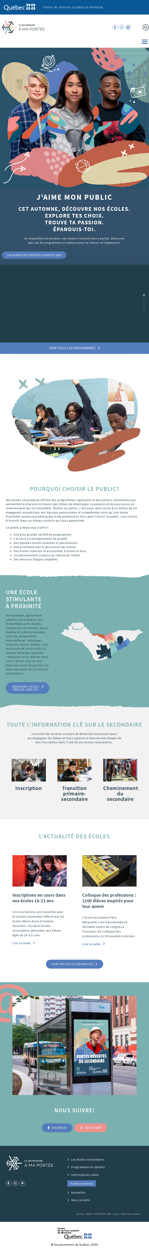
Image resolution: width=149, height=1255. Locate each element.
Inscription (28, 788)
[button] (34, 255)
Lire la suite (21, 943)
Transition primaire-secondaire (74, 793)
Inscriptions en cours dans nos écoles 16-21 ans (38, 898)
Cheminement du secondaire (120, 793)
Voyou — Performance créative (126, 1214)
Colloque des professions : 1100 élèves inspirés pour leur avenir (109, 900)
